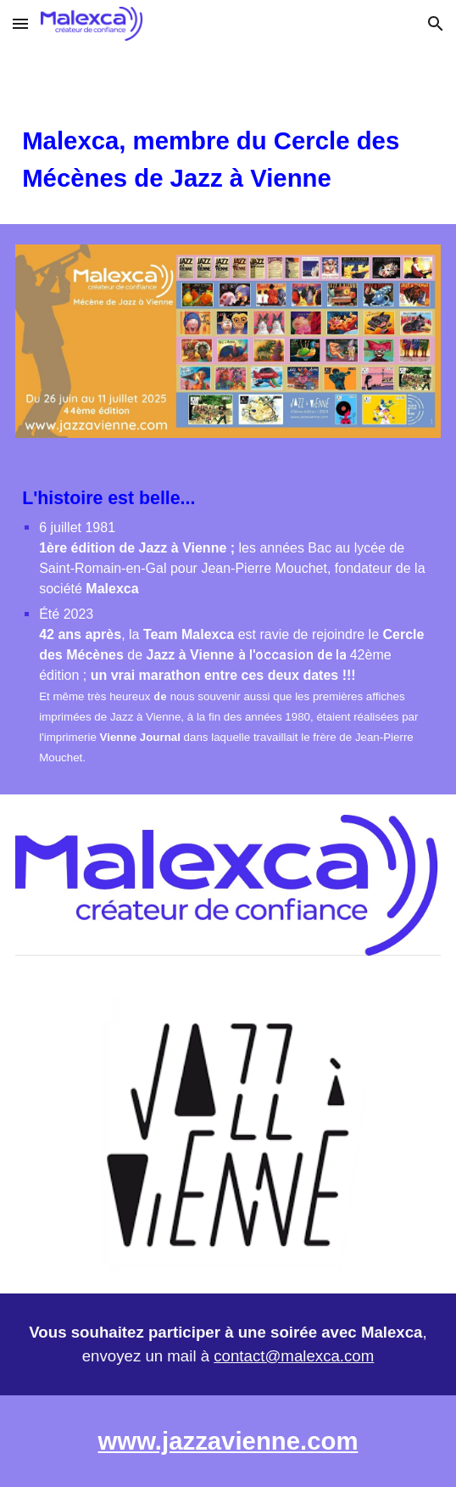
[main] (228, 159)
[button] (20, 23)
